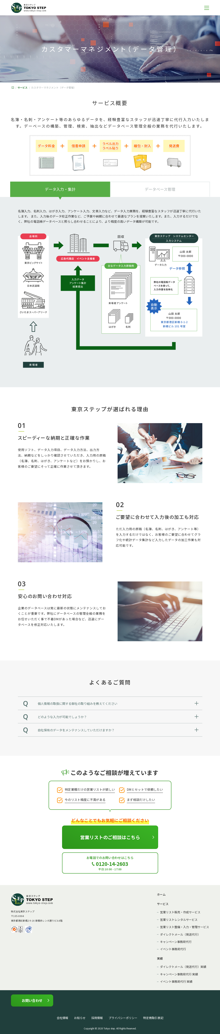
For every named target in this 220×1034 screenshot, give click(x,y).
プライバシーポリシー (123, 1017)
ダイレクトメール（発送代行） (180, 934)
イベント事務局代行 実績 (176, 981)
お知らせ (80, 1017)
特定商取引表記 (153, 1017)
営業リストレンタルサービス (179, 920)
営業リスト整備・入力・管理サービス (184, 927)
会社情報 (62, 1017)
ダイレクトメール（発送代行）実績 (183, 967)
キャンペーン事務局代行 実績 (179, 974)
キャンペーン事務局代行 (176, 942)
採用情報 (97, 1017)
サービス (22, 87)
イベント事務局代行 (173, 949)
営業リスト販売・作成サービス (180, 912)
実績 (160, 958)
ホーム (161, 894)
